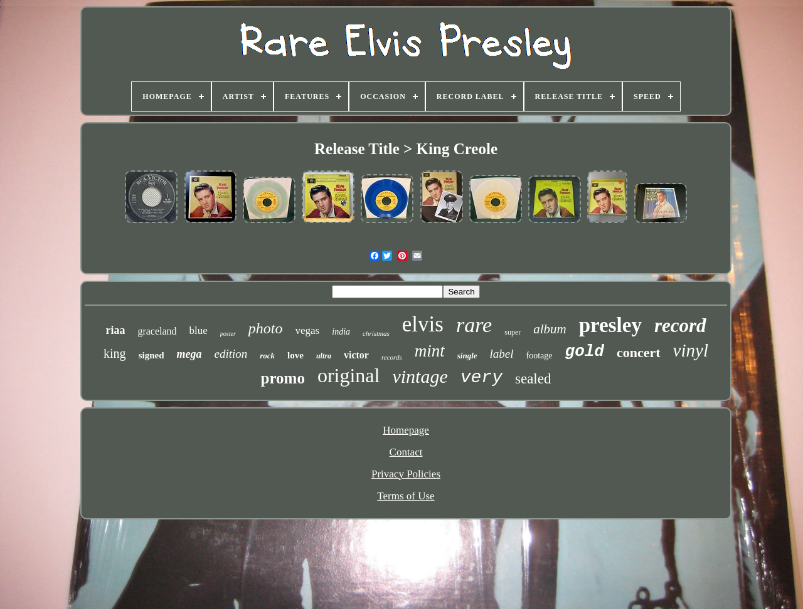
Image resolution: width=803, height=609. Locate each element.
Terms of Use (405, 496)
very (481, 377)
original (348, 375)
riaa (115, 330)
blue (198, 330)
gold (584, 351)
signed (151, 355)
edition (230, 353)
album (549, 328)
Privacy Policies (405, 474)
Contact (406, 452)
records (391, 357)
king (115, 353)
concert (639, 352)
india (341, 331)
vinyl (690, 350)
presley (610, 325)
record (680, 325)
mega (188, 354)
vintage (419, 376)
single (467, 355)
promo (283, 378)
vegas (307, 330)
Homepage (406, 430)
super (512, 332)
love (295, 355)
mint (430, 350)
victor (356, 355)
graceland (156, 331)
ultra (323, 355)
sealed (533, 379)
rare (474, 324)
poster (228, 333)
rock (267, 355)
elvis (423, 324)
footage (539, 355)
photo (265, 328)
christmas (376, 333)
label (502, 353)
